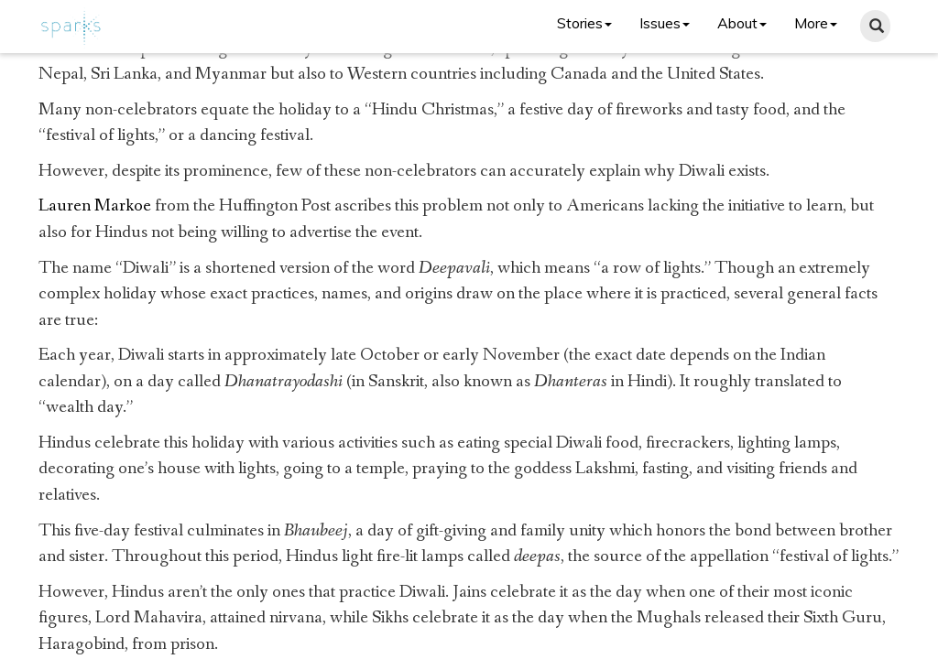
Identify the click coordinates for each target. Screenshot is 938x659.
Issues (664, 23)
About (742, 23)
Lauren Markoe (94, 206)
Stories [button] (584, 23)
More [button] (815, 23)
